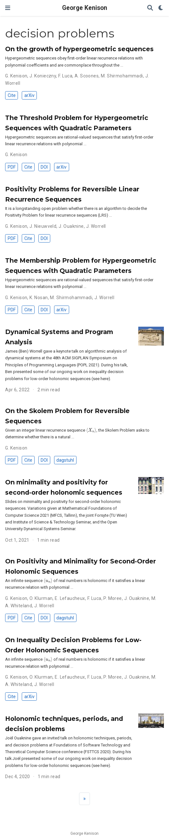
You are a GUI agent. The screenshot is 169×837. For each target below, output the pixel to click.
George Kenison (84, 8)
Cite (12, 95)
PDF (12, 167)
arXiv (29, 95)
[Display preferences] (161, 8)
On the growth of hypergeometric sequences (79, 49)
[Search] (150, 8)
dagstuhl (65, 460)
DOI (44, 167)
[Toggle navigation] (7, 8)
